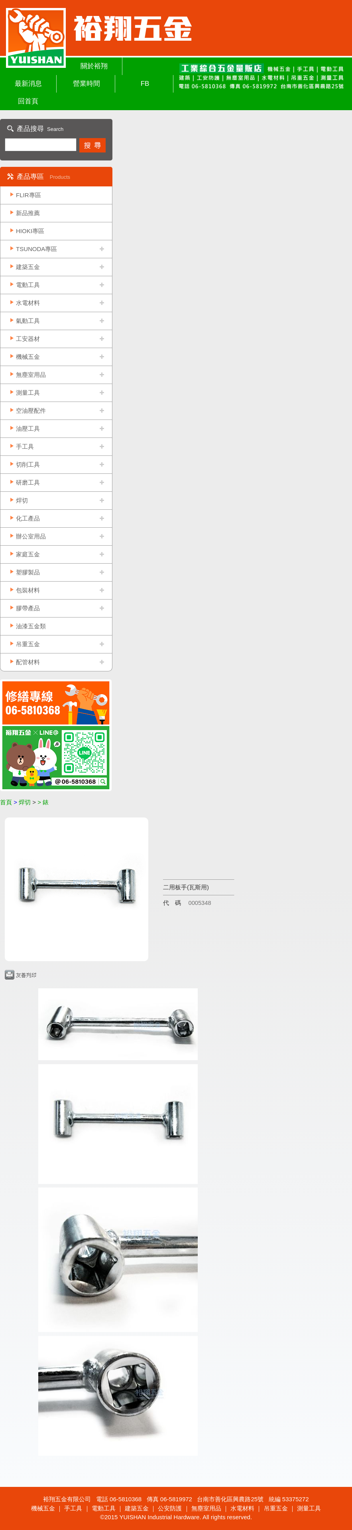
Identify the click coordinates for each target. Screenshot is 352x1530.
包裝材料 (28, 590)
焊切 (22, 500)
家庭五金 (28, 554)
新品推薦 (28, 213)
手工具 (25, 446)
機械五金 (28, 356)
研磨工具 (28, 482)
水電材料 (28, 302)
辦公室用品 (31, 536)
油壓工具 (28, 428)
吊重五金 (28, 644)
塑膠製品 (28, 572)
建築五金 (28, 266)
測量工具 (28, 392)
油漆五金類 (31, 626)
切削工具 (28, 464)
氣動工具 (28, 320)
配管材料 (28, 662)
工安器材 (28, 338)
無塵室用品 (31, 374)
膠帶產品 (28, 608)
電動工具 (28, 284)
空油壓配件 (31, 410)
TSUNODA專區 (36, 248)
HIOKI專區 (30, 231)
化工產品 (28, 518)
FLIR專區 (28, 195)
